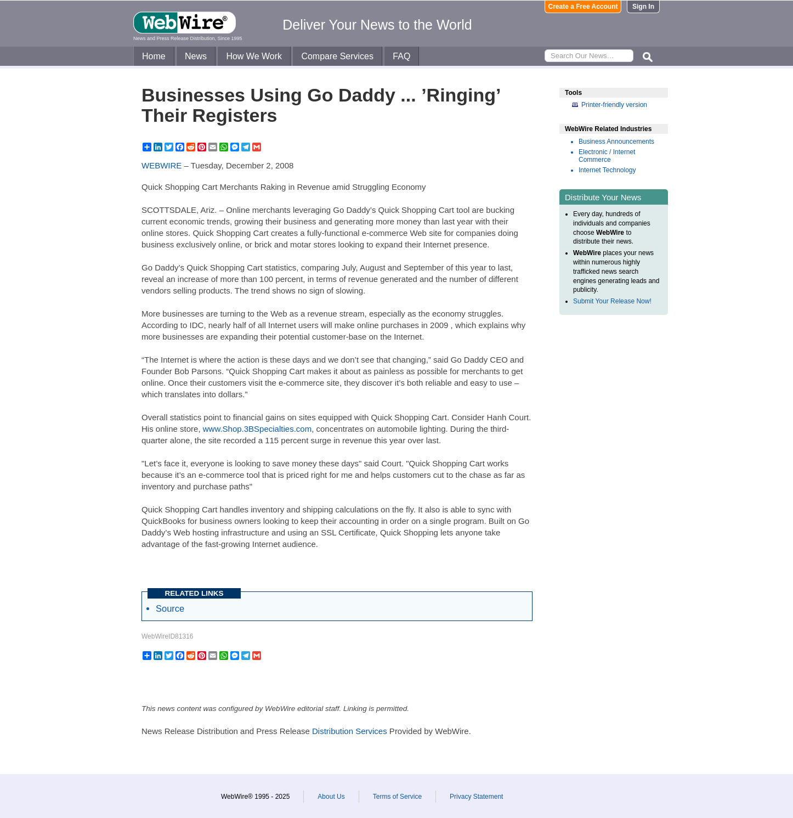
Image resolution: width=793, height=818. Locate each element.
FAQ (401, 56)
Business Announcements (616, 141)
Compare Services (337, 56)
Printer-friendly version (614, 105)
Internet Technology (607, 170)
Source (170, 608)
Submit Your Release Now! (612, 301)
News (196, 56)
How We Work (254, 56)
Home (154, 56)
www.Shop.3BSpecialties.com (257, 428)
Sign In (643, 6)
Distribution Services (349, 731)
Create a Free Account (583, 6)
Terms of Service (397, 796)
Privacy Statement (476, 796)
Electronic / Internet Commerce (607, 155)
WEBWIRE (161, 165)
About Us (331, 796)
